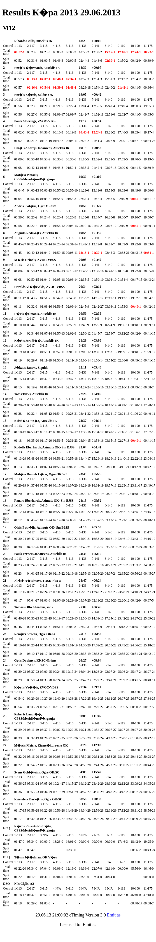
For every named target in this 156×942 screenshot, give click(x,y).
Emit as (113, 915)
